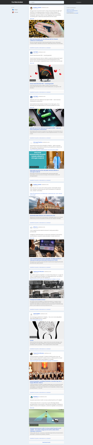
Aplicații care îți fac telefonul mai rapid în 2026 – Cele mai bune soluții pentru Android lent (45, 128)
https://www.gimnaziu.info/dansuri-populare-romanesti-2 (44, 360)
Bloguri (15, 10)
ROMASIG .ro (36, 396)
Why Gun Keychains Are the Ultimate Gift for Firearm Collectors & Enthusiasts (44, 39)
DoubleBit (76, 13)
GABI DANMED (36, 313)
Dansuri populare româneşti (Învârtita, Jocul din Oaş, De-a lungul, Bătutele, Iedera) (45, 382)
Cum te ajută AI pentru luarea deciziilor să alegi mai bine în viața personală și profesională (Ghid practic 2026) (45, 259)
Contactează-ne (70, 11)
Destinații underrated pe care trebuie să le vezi (42, 215)
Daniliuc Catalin (37, 7)
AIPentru (35, 227)
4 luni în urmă (35, 8)
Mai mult (32, 18)
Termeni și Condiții (70, 9)
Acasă (31, 340)
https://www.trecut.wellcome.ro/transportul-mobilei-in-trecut (45, 279)
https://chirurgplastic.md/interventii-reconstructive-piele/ (44, 149)
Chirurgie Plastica (37, 142)
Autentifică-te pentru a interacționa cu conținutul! (40, 47)
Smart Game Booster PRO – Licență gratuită (41, 83)
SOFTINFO (35, 52)
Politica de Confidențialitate (72, 10)
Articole (15, 12)
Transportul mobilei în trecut (37, 299)
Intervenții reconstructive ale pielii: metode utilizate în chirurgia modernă (44, 171)
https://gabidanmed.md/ (36, 320)
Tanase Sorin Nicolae (38, 271)
